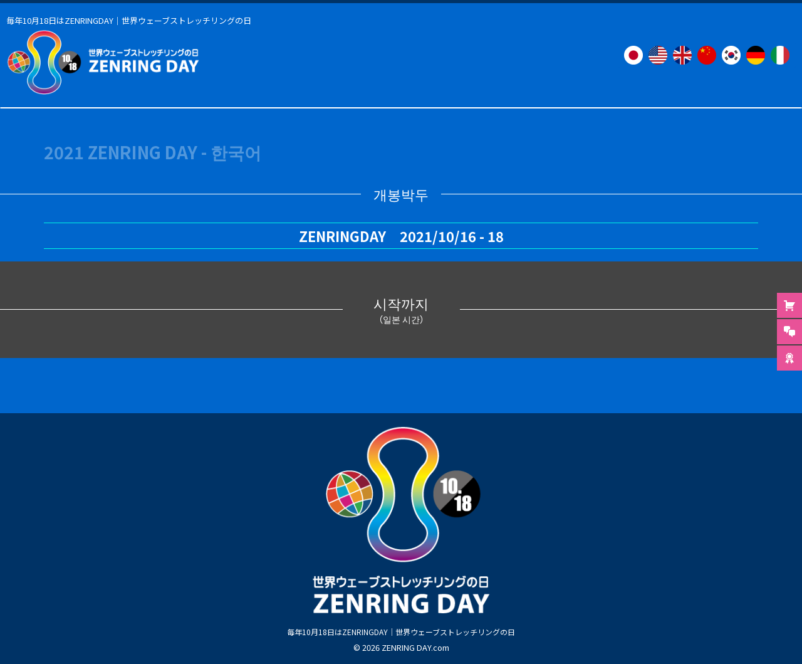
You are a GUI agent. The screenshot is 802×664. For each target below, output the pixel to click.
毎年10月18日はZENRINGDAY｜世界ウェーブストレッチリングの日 (401, 630)
